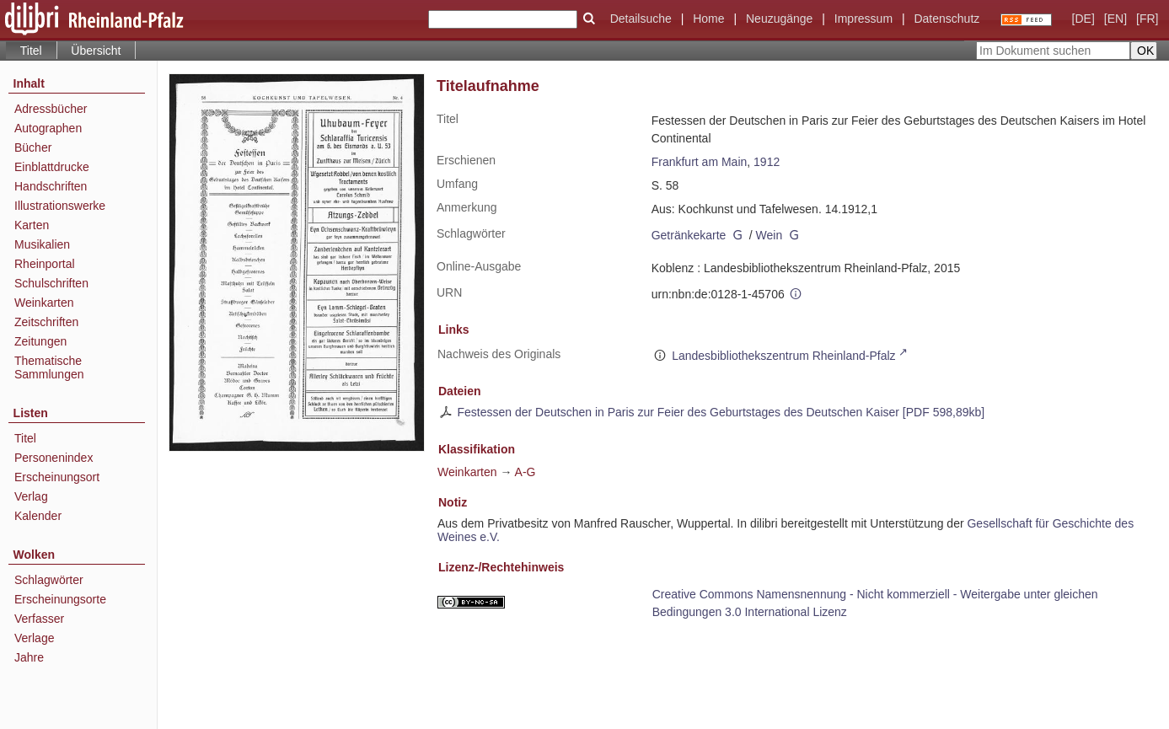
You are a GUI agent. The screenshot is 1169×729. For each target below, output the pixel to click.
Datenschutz (946, 18)
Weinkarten (44, 302)
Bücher (32, 147)
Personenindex (53, 457)
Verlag (31, 496)
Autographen (48, 128)
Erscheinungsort (56, 477)
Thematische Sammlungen (49, 367)
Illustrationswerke (59, 205)
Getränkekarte (689, 235)
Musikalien (42, 244)
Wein (769, 235)
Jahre (29, 657)
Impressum (863, 18)
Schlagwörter (48, 580)
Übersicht (96, 50)
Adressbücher (50, 108)
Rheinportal (44, 264)
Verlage (34, 638)
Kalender (38, 516)
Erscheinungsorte (60, 599)
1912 (766, 162)
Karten (31, 225)
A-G (525, 472)
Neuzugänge (779, 18)
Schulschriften (51, 283)
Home (708, 18)
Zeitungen (40, 341)
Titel (25, 438)
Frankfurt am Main (700, 162)
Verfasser (39, 618)
